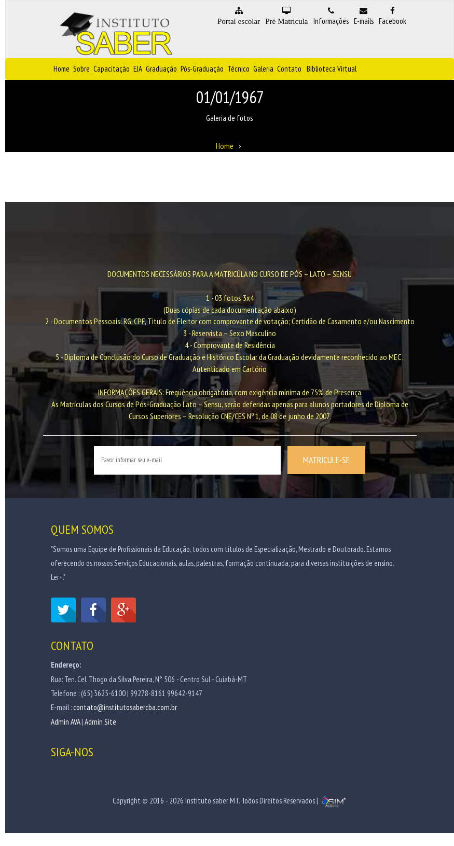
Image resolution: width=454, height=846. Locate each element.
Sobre (81, 69)
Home (61, 69)
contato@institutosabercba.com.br (125, 709)
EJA (137, 69)
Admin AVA (65, 723)
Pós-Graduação (202, 69)
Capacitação (111, 69)
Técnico (238, 69)
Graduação (161, 69)
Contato (289, 69)
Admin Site (100, 723)
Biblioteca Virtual (331, 69)
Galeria (263, 69)
